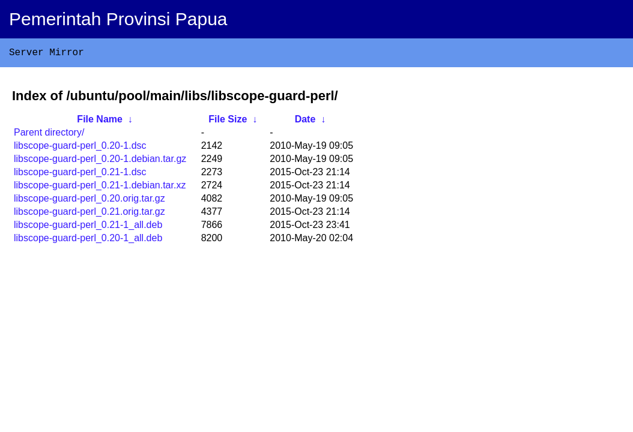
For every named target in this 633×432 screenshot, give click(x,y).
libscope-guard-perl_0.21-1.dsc (80, 174)
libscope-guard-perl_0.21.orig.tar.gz (89, 214)
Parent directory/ (49, 135)
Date (305, 121)
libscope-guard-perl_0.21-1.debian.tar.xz (100, 187)
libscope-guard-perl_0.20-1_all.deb (88, 240)
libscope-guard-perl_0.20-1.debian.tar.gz (100, 161)
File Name (100, 121)
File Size (227, 121)
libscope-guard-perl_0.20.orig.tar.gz (89, 201)
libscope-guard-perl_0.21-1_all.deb (88, 227)
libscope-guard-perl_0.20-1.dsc (80, 148)
